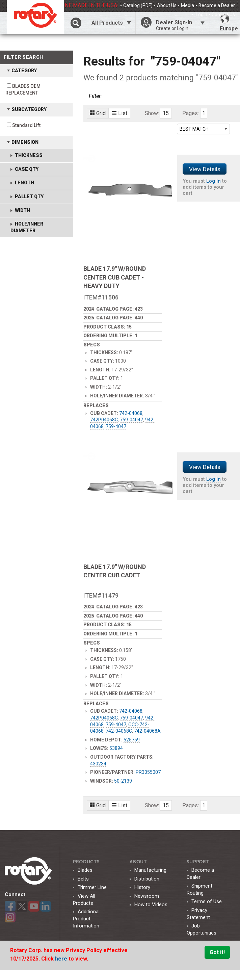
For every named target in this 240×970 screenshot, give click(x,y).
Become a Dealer (216, 5)
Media (187, 5)
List (119, 113)
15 (166, 113)
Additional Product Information (86, 919)
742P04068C (104, 419)
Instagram (10, 917)
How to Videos (150, 904)
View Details (204, 169)
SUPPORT (198, 862)
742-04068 (130, 413)
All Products (107, 23)
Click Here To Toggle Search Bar (76, 23)
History (142, 887)
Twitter (22, 906)
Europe (229, 23)
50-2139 (123, 781)
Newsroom (146, 896)
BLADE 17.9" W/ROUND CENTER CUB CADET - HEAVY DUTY (114, 277)
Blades (85, 870)
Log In (213, 181)
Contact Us (223, 14)
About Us (167, 5)
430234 (98, 763)
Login (201, 14)
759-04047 (131, 419)
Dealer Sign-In (180, 25)
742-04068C (119, 731)
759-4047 (116, 426)
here (62, 958)
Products (86, 862)
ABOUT (138, 862)
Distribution (146, 879)
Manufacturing (150, 870)
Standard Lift (26, 125)
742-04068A (147, 731)
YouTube (33, 906)
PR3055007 (148, 772)
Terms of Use (206, 901)
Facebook (10, 906)
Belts (83, 879)
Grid (98, 113)
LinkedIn (45, 906)
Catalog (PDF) (138, 5)
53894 (116, 748)
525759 (132, 739)
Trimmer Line (92, 887)
